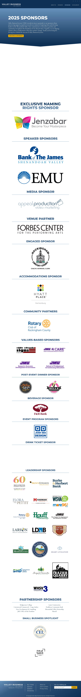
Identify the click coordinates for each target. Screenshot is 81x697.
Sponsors (67, 5)
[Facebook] (75, 1)
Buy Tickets (30, 684)
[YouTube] (80, 1)
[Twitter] (73, 1)
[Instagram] (78, 1)
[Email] (65, 687)
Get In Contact (44, 686)
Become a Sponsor (16, 35)
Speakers (60, 5)
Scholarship (75, 5)
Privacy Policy (44, 688)
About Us (53, 5)
